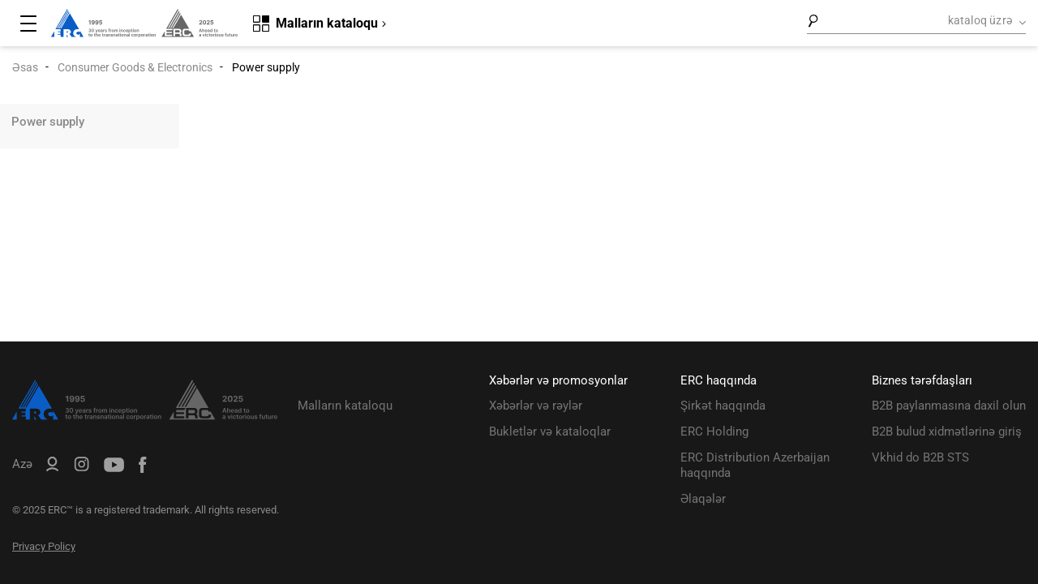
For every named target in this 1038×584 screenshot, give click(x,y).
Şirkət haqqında (723, 405)
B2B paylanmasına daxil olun (949, 405)
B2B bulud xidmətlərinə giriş (947, 431)
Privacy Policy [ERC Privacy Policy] (43, 546)
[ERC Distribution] (144, 416)
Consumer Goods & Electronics (135, 67)
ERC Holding (714, 431)
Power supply (47, 121)
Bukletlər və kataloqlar (550, 431)
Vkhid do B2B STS (920, 457)
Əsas (25, 67)
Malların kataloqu (345, 405)
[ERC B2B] (52, 467)
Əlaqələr (703, 499)
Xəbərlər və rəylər (535, 405)
